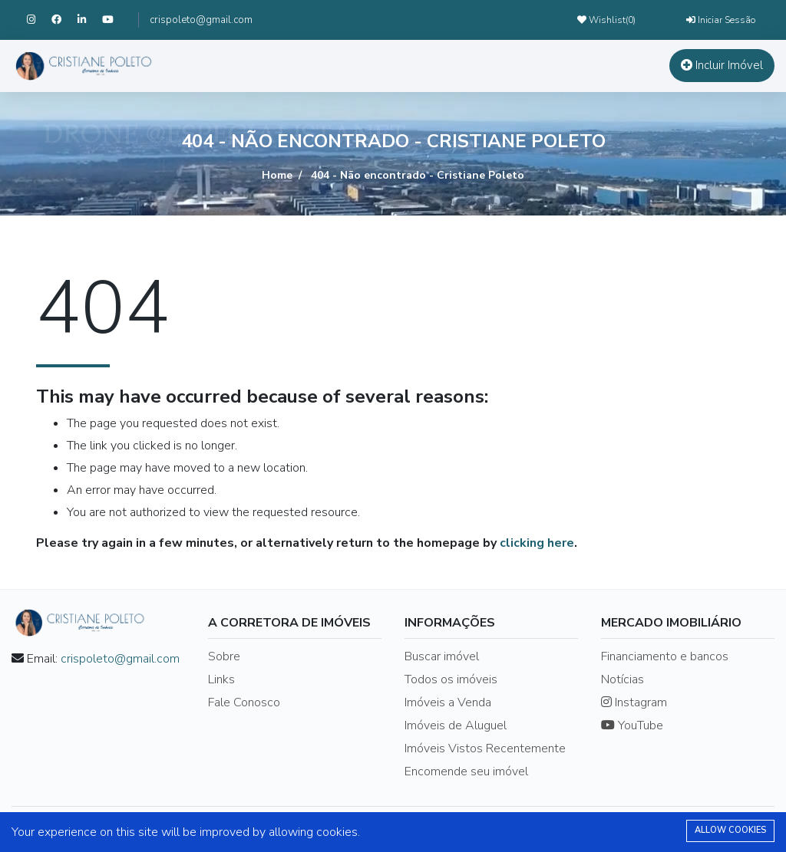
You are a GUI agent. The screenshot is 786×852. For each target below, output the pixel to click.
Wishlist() (606, 20)
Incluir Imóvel (722, 65)
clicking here (537, 543)
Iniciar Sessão (720, 20)
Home (277, 175)
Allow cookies (730, 830)
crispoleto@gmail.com (201, 20)
